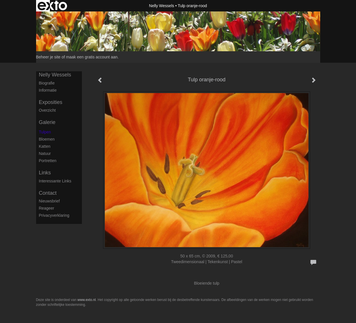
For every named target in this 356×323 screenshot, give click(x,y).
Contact (48, 193)
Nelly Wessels (161, 5)
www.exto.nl (86, 300)
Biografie (47, 83)
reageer (46, 208)
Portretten (47, 160)
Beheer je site (48, 57)
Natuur (45, 153)
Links (45, 173)
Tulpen (45, 132)
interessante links (55, 181)
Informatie (48, 90)
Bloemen (47, 139)
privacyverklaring (54, 215)
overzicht (47, 110)
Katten (44, 146)
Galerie (47, 122)
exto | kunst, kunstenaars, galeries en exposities (52, 5)
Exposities (50, 102)
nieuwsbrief (49, 201)
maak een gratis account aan (92, 57)
